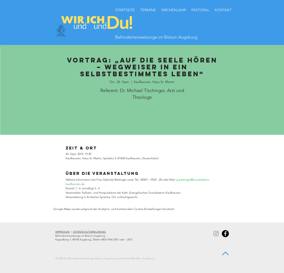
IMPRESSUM (62, 232)
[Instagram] (216, 233)
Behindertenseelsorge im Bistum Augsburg (156, 37)
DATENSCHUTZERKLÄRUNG (89, 232)
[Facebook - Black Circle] (225, 233)
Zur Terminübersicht (142, 119)
